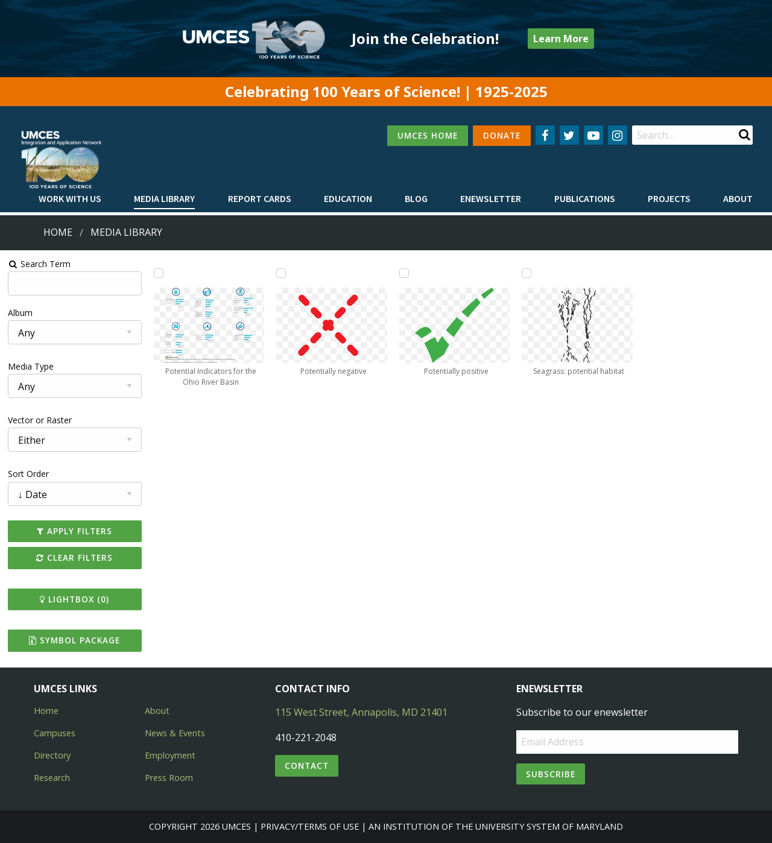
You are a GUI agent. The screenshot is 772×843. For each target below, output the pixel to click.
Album (20, 312)
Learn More (561, 38)
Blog (416, 198)
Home (57, 232)
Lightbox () (74, 599)
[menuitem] (70, 199)
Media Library (164, 198)
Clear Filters (74, 557)
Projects (669, 198)
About (738, 198)
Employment (170, 755)
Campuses (54, 733)
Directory (52, 755)
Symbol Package (74, 640)
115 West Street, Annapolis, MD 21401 (361, 712)
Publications (584, 198)
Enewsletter (490, 198)
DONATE (501, 135)
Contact (307, 765)
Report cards (259, 198)
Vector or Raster (40, 420)
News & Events (175, 733)
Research (52, 777)
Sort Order (28, 473)
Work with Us (70, 198)
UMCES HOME (427, 135)
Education (348, 198)
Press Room (169, 777)
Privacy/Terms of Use (310, 826)
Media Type (31, 366)
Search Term (39, 264)
